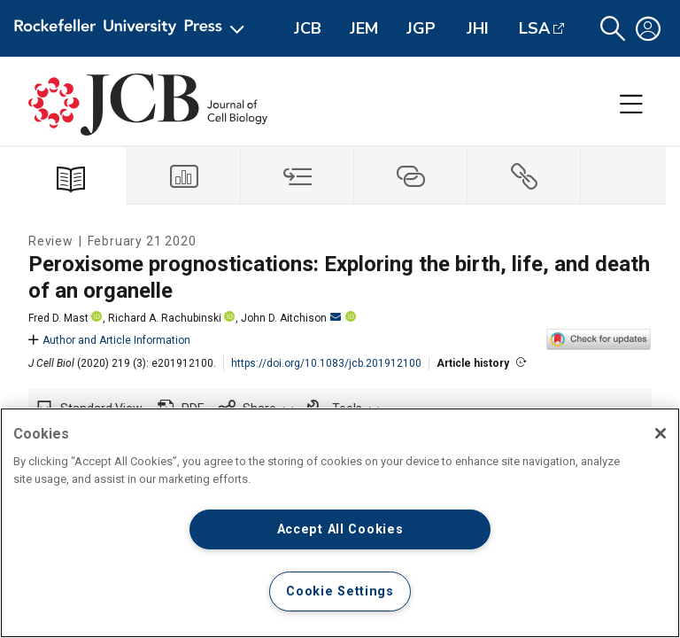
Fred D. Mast (58, 318)
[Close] (660, 433)
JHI (478, 28)
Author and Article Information (109, 340)
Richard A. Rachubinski (164, 318)
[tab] (184, 176)
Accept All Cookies (340, 529)
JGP (421, 28)
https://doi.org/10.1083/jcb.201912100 (326, 363)
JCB (307, 28)
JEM (364, 28)
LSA (534, 28)
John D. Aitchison (291, 318)
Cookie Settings (340, 591)
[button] (612, 29)
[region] (340, 523)
